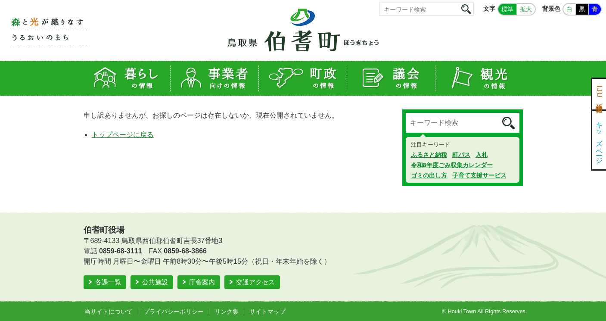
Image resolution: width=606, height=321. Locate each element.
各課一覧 (108, 282)
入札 (481, 154)
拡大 (526, 9)
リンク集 (226, 311)
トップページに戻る (123, 134)
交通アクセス (255, 282)
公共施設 (155, 282)
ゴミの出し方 (429, 175)
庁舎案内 (202, 282)
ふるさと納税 (429, 154)
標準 (507, 9)
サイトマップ (267, 311)
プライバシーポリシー (173, 311)
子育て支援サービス (479, 175)
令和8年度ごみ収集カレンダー (452, 165)
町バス (461, 154)
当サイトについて (108, 311)
